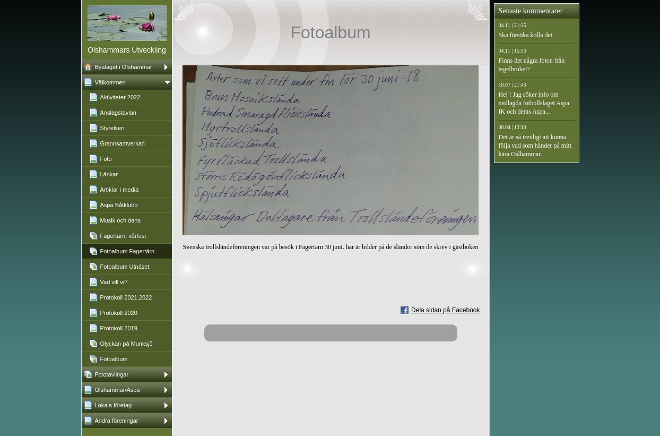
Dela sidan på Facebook (445, 310)
